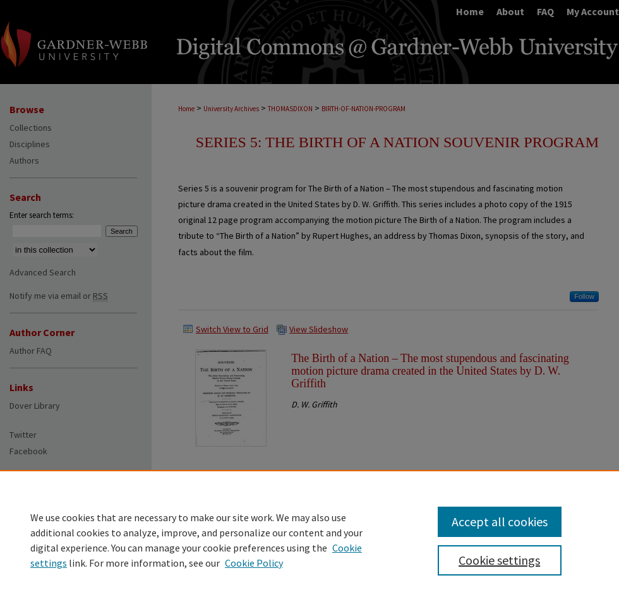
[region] (309, 539)
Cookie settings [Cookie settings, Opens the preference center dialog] (499, 560)
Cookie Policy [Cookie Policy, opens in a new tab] (254, 563)
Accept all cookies (500, 521)
